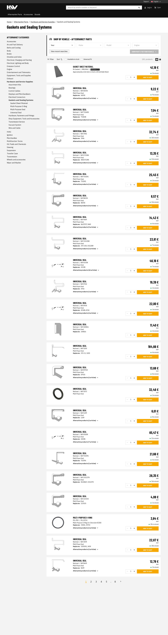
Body (9, 51)
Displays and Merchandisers (19, 94)
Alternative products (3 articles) (86, 120)
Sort (60, 59)
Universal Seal (16, 112)
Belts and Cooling (14, 48)
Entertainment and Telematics (18, 72)
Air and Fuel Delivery (15, 45)
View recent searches (59, 51)
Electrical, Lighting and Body (18, 63)
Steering (10, 147)
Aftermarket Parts (15, 14)
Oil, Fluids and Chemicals (16, 144)
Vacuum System (15, 125)
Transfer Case (12, 153)
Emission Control (13, 66)
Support (146, 1)
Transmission (12, 157)
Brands (37, 14)
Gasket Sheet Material (19, 103)
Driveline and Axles (14, 57)
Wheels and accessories (16, 160)
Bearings (12, 88)
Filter (50, 59)
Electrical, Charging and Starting (19, 60)
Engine (9, 69)
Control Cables (14, 91)
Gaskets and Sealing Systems (68, 22)
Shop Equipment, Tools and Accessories (24, 119)
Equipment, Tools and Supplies (19, 75)
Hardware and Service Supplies (43, 22)
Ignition (10, 135)
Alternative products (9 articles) (86, 227)
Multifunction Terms (14, 141)
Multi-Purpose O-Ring (18, 106)
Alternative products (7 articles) (86, 442)
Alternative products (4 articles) (86, 206)
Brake (9, 54)
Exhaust (10, 78)
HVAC (9, 132)
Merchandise (12, 138)
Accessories (28, 14)
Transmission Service (17, 122)
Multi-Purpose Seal (17, 109)
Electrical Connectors (17, 97)
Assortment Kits (15, 85)
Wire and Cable (14, 128)
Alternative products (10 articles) (86, 270)
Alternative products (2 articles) (86, 163)
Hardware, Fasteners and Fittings (21, 115)
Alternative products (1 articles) (86, 463)
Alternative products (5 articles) (86, 98)
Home (9, 22)
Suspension (11, 150)
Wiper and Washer (14, 163)
